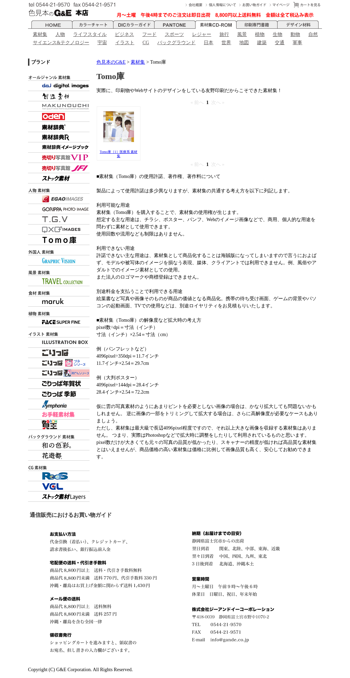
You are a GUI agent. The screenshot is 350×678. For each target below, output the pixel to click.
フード (149, 34)
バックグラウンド (176, 42)
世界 (226, 42)
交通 (279, 42)
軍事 (297, 42)
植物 (260, 34)
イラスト (124, 42)
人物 (60, 34)
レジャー (201, 34)
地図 (244, 42)
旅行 (224, 34)
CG (146, 42)
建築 (262, 42)
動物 (295, 34)
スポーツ (174, 34)
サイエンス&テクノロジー (61, 42)
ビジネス (124, 34)
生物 (277, 34)
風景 (242, 34)
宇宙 (102, 42)
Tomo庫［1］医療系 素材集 (119, 154)
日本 (208, 42)
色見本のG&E (111, 62)
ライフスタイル (90, 34)
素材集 (40, 34)
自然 (313, 34)
